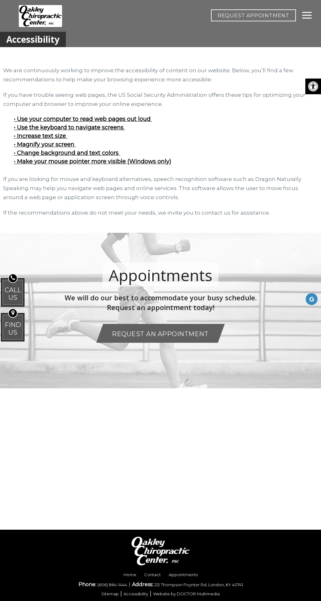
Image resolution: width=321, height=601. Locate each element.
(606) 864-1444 (112, 584)
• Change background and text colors (67, 153)
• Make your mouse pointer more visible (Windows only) (92, 161)
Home (130, 574)
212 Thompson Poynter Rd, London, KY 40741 (198, 584)
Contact (152, 574)
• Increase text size (40, 136)
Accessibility (136, 593)
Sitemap (110, 593)
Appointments (183, 574)
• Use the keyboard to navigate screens (69, 127)
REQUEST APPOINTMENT (253, 16)
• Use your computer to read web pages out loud (83, 119)
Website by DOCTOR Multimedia (186, 593)
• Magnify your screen (45, 144)
